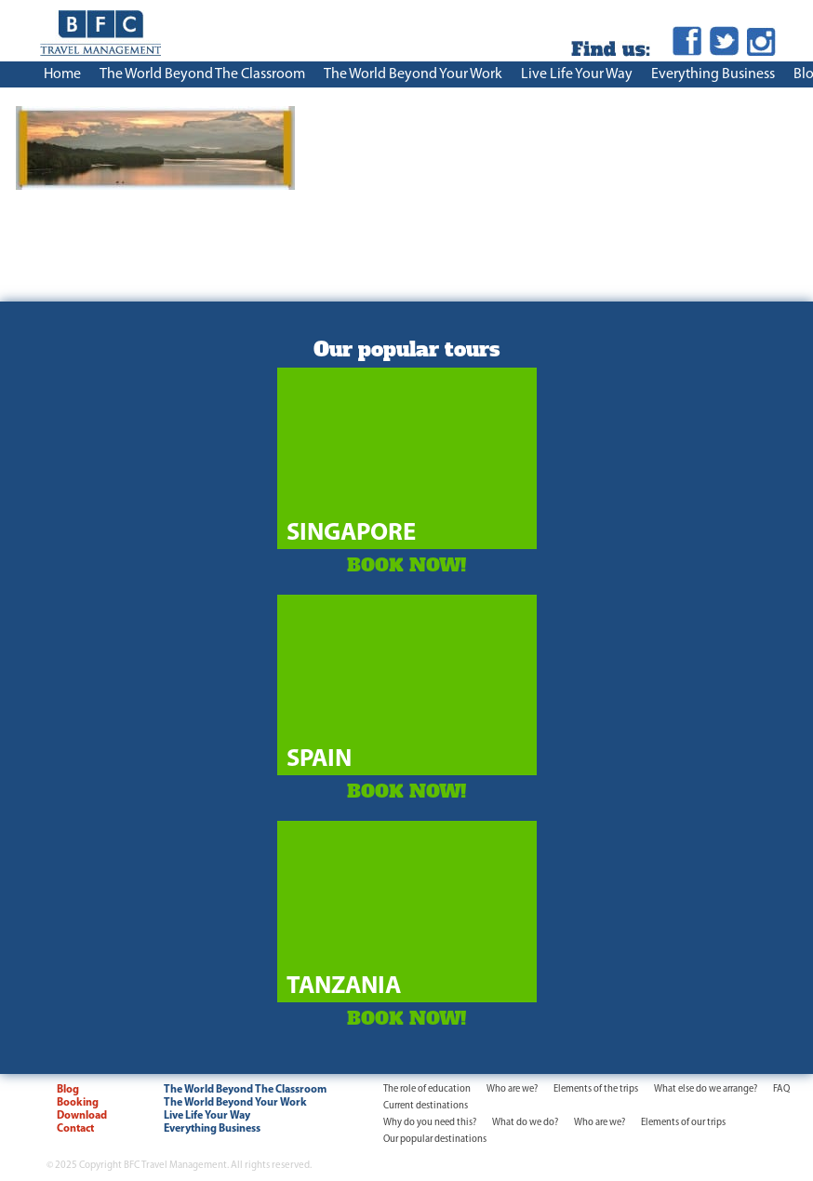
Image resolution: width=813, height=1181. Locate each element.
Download (82, 1115)
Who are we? (512, 1089)
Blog (68, 1089)
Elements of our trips (683, 1123)
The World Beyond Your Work (413, 74)
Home (62, 74)
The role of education (427, 1089)
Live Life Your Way (577, 74)
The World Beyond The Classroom (202, 74)
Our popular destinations (434, 1139)
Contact (75, 1128)
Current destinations (425, 1106)
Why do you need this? (429, 1123)
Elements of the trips (595, 1089)
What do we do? (525, 1123)
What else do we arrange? (705, 1089)
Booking (78, 1102)
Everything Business (713, 74)
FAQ (781, 1089)
